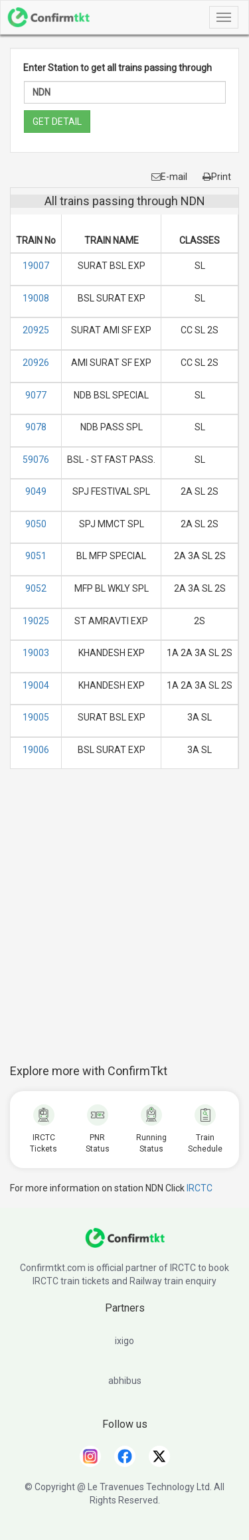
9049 (35, 491)
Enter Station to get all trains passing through (117, 67)
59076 (36, 459)
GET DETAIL (57, 121)
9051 (35, 556)
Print (217, 176)
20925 (36, 330)
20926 (36, 362)
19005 (36, 717)
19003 (36, 652)
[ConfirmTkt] (125, 1244)
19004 (36, 685)
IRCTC (199, 1188)
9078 (35, 427)
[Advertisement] (124, 923)
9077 (35, 395)
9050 (35, 524)
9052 (35, 588)
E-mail (169, 176)
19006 (36, 749)
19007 (36, 265)
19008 (36, 298)
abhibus (124, 1380)
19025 (36, 621)
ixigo (124, 1340)
